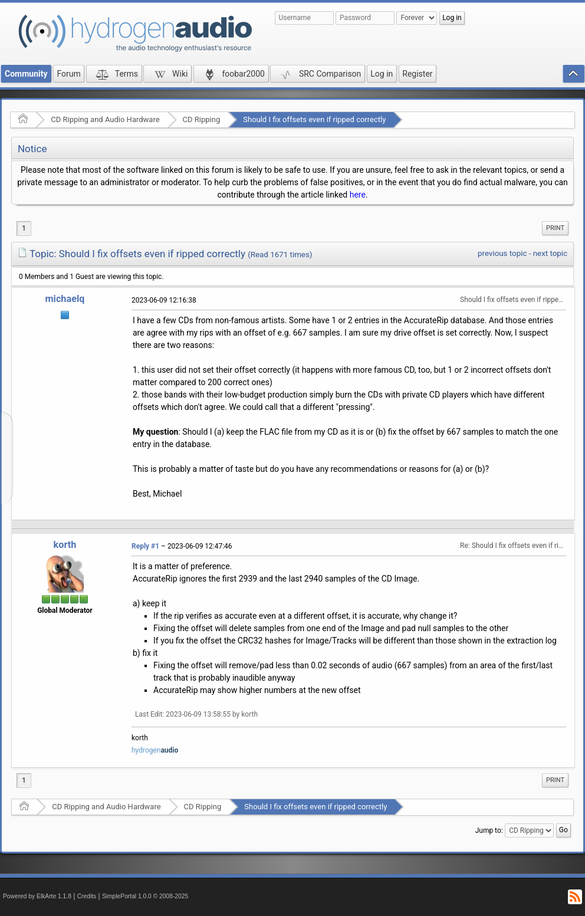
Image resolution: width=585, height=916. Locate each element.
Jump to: (489, 830)
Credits (87, 896)
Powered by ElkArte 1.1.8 (37, 896)
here (358, 194)
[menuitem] (555, 228)
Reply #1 (145, 546)
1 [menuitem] (24, 228)
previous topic (502, 253)
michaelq (65, 298)
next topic (550, 253)
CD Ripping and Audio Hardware (105, 119)
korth (65, 544)
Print (555, 228)
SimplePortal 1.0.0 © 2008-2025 (145, 896)
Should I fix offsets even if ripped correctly (314, 119)
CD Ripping (202, 119)
